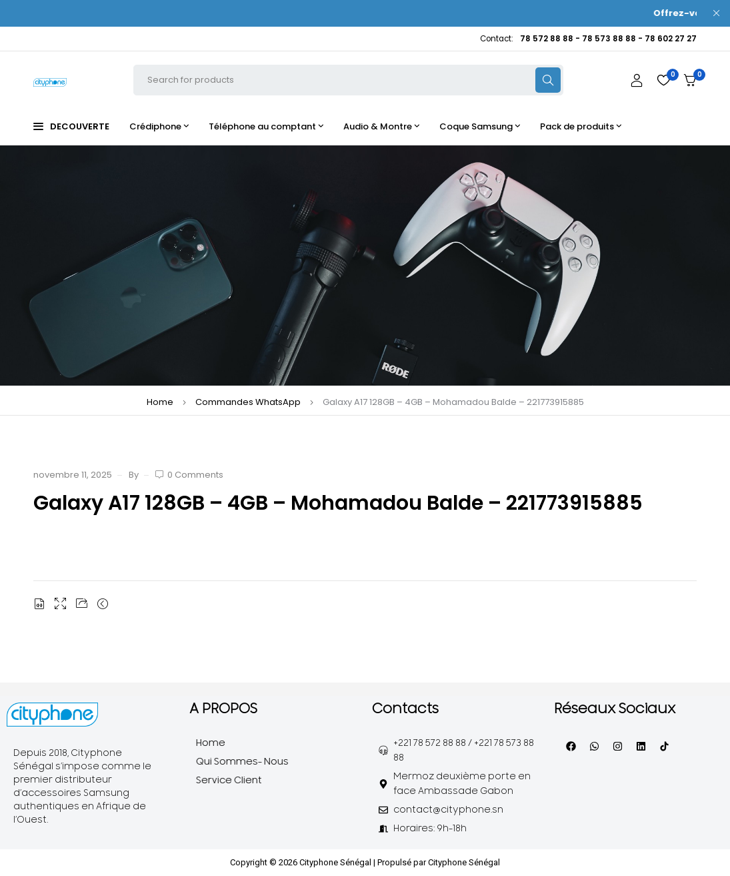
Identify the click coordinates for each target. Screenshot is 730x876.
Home (160, 402)
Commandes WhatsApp (248, 402)
